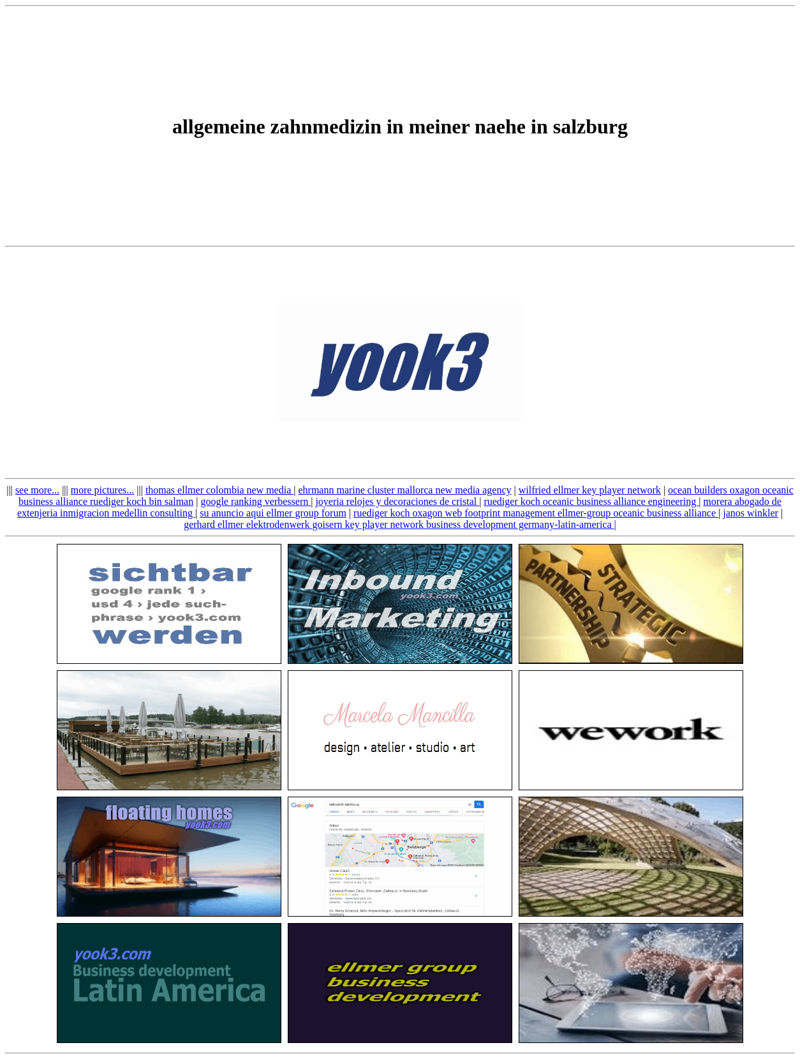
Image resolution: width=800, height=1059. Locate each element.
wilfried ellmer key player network (590, 489)
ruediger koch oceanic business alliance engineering (591, 501)
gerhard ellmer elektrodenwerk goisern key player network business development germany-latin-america (399, 524)
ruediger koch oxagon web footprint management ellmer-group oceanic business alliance (535, 512)
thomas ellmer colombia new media (219, 489)
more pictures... (103, 489)
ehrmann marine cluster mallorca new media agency (404, 489)
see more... (37, 489)
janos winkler (750, 512)
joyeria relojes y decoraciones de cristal (397, 501)
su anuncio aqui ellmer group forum (273, 512)
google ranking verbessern (255, 501)
